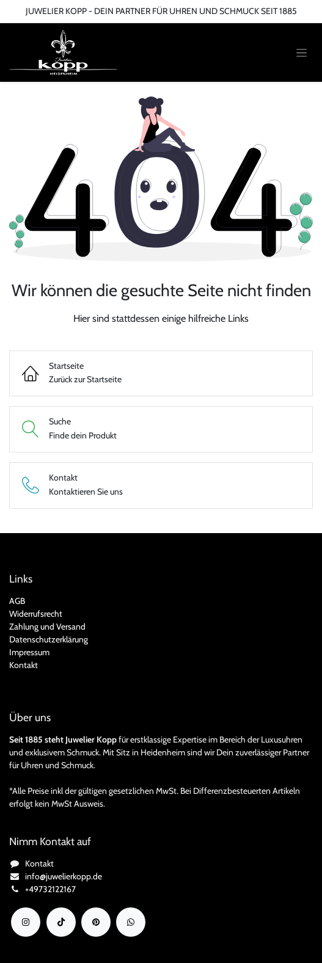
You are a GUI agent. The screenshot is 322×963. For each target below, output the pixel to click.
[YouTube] (96, 922)
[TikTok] (61, 922)
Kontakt (23, 665)
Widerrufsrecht (35, 613)
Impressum (29, 652)
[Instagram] (25, 922)
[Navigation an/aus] (301, 53)
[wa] (130, 922)
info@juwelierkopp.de (63, 876)
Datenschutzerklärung (48, 639)
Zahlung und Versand (47, 626)
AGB (17, 600)
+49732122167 (50, 889)
